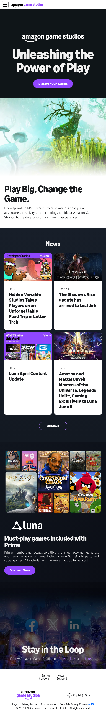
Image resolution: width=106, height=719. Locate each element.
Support (62, 678)
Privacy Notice (29, 704)
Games (46, 675)
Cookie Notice (48, 704)
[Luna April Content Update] (28, 346)
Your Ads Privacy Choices (77, 704)
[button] (5, 4)
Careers (44, 678)
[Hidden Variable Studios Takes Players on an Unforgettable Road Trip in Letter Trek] (28, 267)
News (61, 675)
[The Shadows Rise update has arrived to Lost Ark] (78, 267)
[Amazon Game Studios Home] (27, 5)
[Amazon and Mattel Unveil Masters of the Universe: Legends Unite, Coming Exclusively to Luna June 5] (78, 346)
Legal (15, 704)
